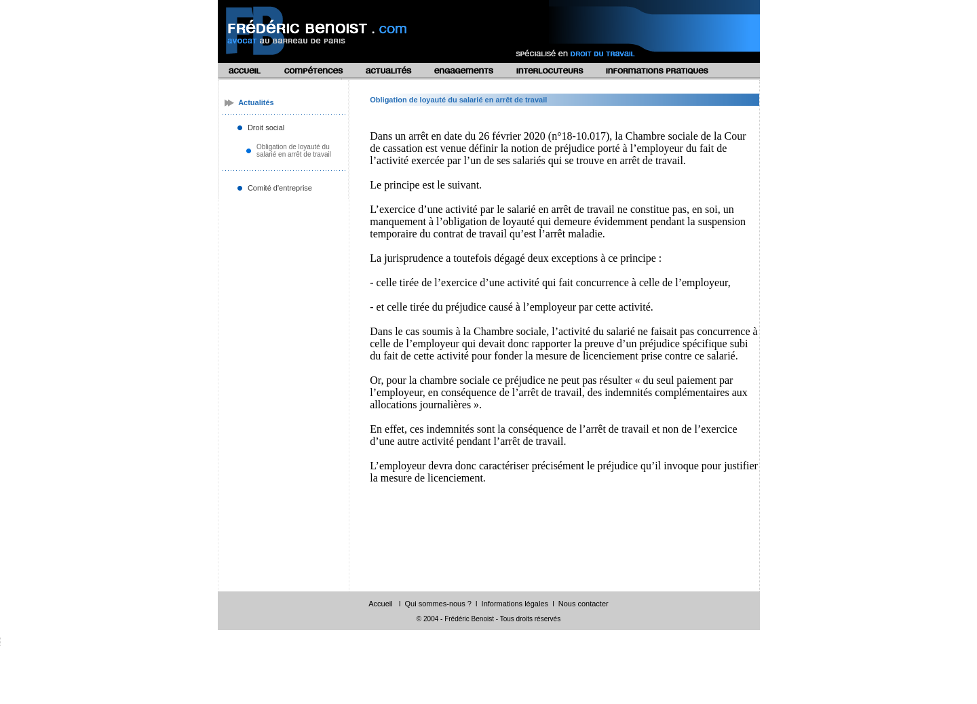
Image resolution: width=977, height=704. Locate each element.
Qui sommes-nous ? (437, 604)
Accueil (380, 604)
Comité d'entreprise (280, 188)
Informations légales (515, 604)
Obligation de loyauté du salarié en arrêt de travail (293, 150)
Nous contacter (583, 604)
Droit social (266, 127)
